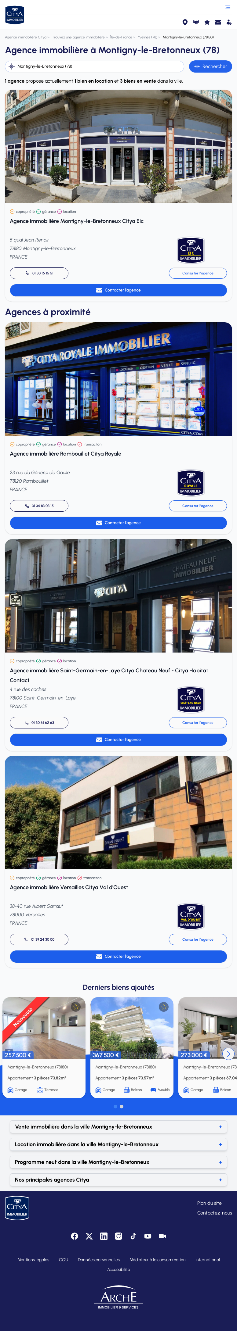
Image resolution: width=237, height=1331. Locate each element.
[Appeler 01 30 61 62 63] (39, 722)
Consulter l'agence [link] (197, 273)
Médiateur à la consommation (157, 1259)
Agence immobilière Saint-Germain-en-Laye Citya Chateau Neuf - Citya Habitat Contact (109, 675)
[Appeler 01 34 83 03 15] (39, 506)
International (207, 1259)
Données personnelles (99, 1259)
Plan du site (209, 1203)
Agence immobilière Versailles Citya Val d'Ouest (69, 887)
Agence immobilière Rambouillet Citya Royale (65, 453)
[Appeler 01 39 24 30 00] (39, 939)
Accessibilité (118, 1269)
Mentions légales (33, 1259)
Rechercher (210, 66)
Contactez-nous (214, 1213)
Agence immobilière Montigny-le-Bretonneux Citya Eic (77, 221)
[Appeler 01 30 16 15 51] (39, 273)
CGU (63, 1259)
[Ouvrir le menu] (228, 7)
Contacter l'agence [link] (118, 290)
